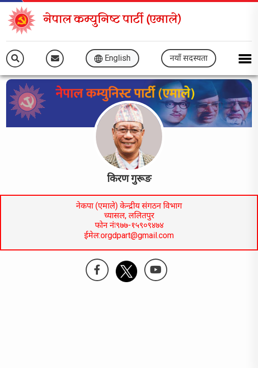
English (112, 58)
